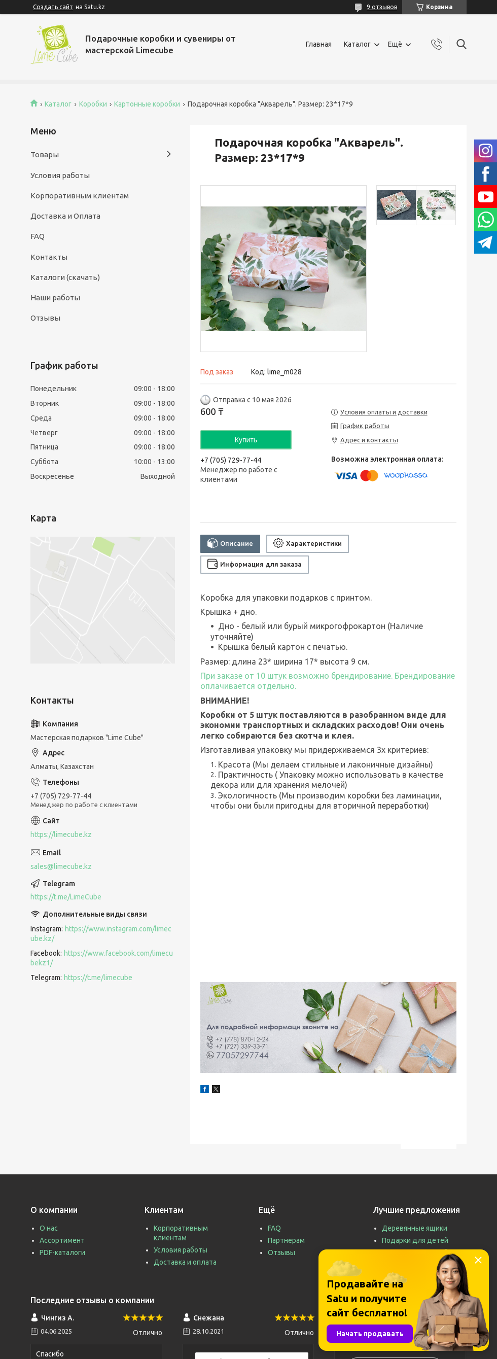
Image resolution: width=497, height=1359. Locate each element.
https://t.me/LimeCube (65, 897)
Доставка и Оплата (65, 216)
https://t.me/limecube (98, 977)
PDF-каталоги (62, 1252)
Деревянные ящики (414, 1228)
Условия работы (60, 175)
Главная (319, 44)
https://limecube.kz (61, 834)
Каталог (357, 44)
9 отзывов (382, 7)
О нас (49, 1228)
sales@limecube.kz (61, 866)
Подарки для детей (415, 1240)
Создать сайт (53, 7)
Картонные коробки (147, 104)
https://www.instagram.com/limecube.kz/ (100, 934)
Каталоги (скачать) (65, 277)
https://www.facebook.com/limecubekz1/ (101, 958)
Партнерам (286, 1240)
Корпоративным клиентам (79, 195)
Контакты (48, 257)
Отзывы (45, 317)
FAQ (37, 236)
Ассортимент (62, 1240)
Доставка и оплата (185, 1262)
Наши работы (55, 297)
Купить (246, 440)
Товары (44, 154)
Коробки (93, 104)
